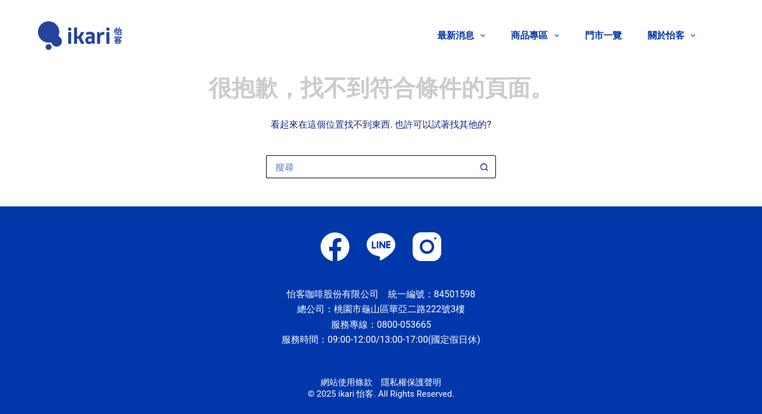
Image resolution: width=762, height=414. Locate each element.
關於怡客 (671, 36)
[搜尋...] (369, 166)
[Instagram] (427, 246)
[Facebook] (335, 246)
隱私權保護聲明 (411, 382)
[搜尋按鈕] (484, 166)
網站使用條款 (346, 382)
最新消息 (463, 36)
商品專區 (537, 36)
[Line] (381, 246)
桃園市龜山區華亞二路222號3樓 (399, 309)
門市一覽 (603, 35)
